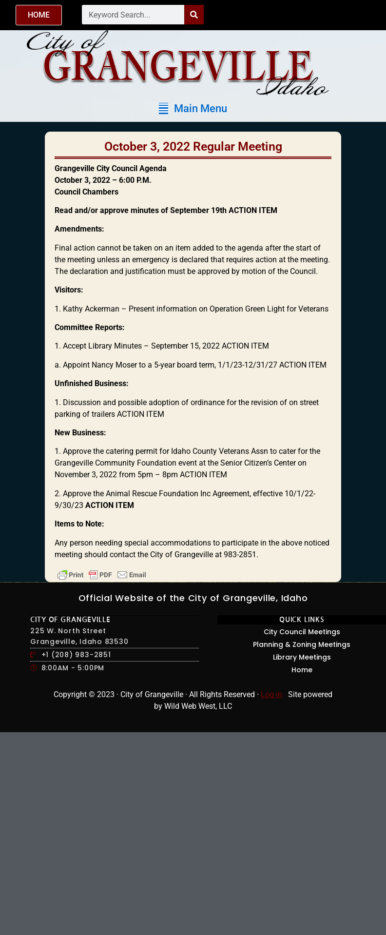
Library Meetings (302, 657)
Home (301, 670)
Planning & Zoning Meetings (301, 644)
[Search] (194, 14)
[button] (193, 108)
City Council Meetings (302, 632)
